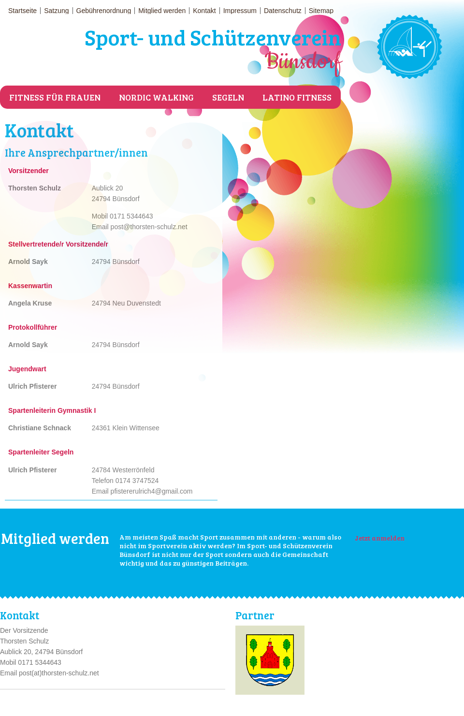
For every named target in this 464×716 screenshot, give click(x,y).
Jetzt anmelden (380, 537)
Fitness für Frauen (55, 97)
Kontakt (204, 10)
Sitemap (321, 10)
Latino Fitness (297, 97)
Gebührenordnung (103, 10)
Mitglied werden (162, 10)
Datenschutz (283, 10)
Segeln (228, 97)
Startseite (22, 10)
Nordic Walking (156, 97)
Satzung (56, 10)
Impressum (240, 10)
